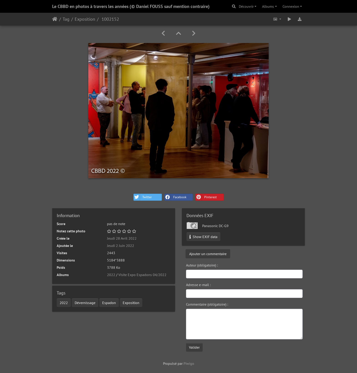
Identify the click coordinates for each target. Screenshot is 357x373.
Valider (194, 347)
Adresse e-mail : (198, 284)
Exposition (85, 19)
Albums (268, 6)
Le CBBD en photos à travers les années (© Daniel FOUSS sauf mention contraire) (131, 6)
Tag (66, 19)
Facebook (175, 197)
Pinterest (206, 197)
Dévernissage (85, 302)
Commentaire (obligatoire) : (207, 304)
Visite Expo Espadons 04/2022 (142, 274)
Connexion (291, 6)
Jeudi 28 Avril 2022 (122, 238)
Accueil (54, 19)
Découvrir (246, 6)
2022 (111, 274)
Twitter (143, 197)
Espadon (109, 302)
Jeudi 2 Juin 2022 (120, 245)
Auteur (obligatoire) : (202, 265)
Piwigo (189, 363)
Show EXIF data (203, 236)
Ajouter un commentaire (208, 253)
